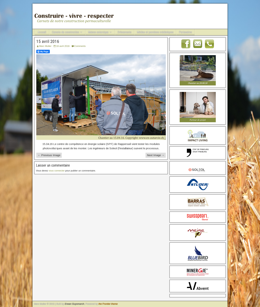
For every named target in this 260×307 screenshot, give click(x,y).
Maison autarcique (98, 32)
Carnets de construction (65, 32)
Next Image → (155, 155)
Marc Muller (45, 46)
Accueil (42, 32)
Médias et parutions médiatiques (155, 32)
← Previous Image (49, 155)
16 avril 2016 (63, 46)
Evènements (124, 32)
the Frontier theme (108, 303)
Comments (80, 46)
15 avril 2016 (47, 41)
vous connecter (57, 170)
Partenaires (185, 32)
